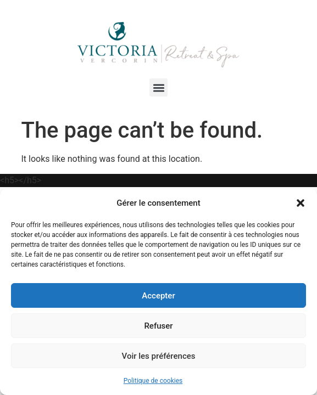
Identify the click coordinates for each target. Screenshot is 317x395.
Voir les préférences (159, 356)
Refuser (158, 326)
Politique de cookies (153, 381)
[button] (300, 203)
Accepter (158, 296)
